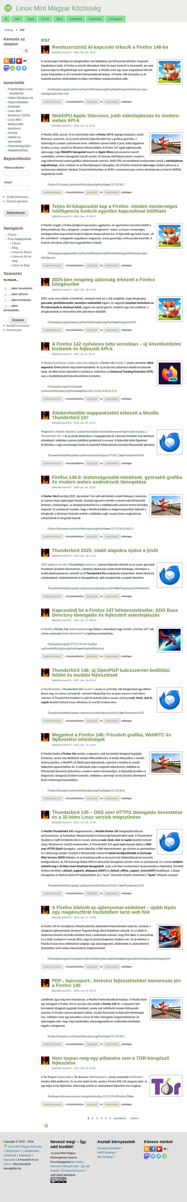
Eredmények (14, 330)
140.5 (121, 1036)
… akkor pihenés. (19, 294)
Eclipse (103, 455)
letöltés (91, 89)
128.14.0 (101, 391)
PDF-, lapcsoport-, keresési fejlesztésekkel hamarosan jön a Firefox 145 (116, 983)
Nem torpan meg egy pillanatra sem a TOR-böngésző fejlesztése (110, 1060)
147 (58, 184)
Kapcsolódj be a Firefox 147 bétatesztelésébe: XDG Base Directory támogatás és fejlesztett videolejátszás (115, 613)
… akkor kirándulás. (20, 300)
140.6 (121, 528)
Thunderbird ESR (134, 455)
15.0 (104, 1096)
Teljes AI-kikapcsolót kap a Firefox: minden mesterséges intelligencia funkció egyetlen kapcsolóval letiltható (115, 209)
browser (67, 1096)
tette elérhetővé (63, 633)
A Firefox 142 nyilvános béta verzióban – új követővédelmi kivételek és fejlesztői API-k (116, 346)
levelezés (94, 455)
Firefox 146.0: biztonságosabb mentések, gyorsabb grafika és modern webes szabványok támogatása (117, 480)
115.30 (114, 1036)
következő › (120, 1118)
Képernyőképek (18, 102)
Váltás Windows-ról (20, 97)
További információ (53, 101)
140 (114, 588)
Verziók (12, 132)
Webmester (14, 1151)
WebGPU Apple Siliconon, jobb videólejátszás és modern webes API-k (115, 118)
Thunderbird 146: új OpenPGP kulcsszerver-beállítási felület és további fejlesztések (111, 673)
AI (131, 89)
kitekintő (144, 588)
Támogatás (115, 18)
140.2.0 (91, 391)
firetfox (98, 1096)
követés (139, 958)
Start (17, 18)
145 (109, 885)
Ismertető (14, 106)
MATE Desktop (107, 1152)
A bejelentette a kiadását (74, 1077)
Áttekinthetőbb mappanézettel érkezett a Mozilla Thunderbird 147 (105, 415)
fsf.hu (8, 1164)
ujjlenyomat (151, 958)
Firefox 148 (61, 93)
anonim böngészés (83, 1096)
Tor (49, 1096)
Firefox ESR (123, 1096)
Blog (59, 18)
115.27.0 (112, 391)
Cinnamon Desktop (109, 1148)
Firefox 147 (142, 629)
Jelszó (9, 182)
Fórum (45, 18)
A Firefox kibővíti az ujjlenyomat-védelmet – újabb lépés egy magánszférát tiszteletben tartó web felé (114, 910)
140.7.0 (116, 455)
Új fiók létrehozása (17, 197)
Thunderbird (55, 455)
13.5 (109, 1096)
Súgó (31, 18)
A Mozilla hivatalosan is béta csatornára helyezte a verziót (83, 363)
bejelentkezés (112, 101)
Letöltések (75, 18)
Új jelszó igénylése (17, 201)
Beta (84, 391)
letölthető (136, 1077)
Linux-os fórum (21, 252)
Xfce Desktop (106, 1157)
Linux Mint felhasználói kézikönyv (15, 124)
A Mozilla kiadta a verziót (67, 689)
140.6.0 (116, 713)
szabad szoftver (78, 89)
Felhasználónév (15, 167)
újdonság (101, 89)
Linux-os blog (20, 265)
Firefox (52, 89)
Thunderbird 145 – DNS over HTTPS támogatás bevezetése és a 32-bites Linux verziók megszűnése (117, 815)
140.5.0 (116, 885)
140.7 (121, 184)
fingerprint (164, 958)
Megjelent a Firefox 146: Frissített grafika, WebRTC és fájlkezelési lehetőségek (111, 737)
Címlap (9, 30)
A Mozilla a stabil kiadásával (64, 629)
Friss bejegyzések (19, 239)
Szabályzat (25, 1155)
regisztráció (92, 101)
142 (71, 386)
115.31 (114, 528)
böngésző (124, 89)
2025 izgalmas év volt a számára (69, 564)
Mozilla (111, 89)
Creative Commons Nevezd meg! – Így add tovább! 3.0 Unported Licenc (70, 1166)
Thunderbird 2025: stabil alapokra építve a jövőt (105, 550)
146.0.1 (129, 528)
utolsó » (135, 1118)
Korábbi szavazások (18, 325)
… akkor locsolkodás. (21, 288)
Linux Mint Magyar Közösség (68, 7)
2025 (133, 322)
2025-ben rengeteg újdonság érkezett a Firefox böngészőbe (103, 282)
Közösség (95, 18)
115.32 (114, 184)
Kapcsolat (9, 1159)
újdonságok (62, 89)
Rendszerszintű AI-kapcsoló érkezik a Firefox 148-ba (110, 47)
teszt (101, 648)
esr (117, 89)
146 (58, 528)
